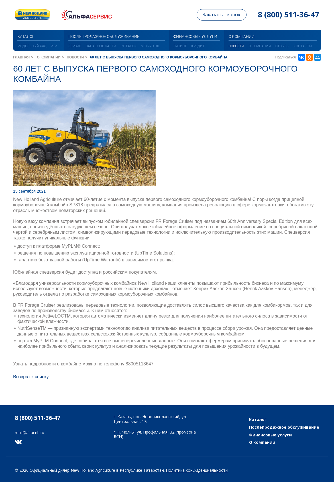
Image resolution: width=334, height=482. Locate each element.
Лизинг (180, 46)
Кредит (198, 46)
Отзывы (282, 46)
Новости (236, 46)
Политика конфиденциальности (197, 470)
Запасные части (101, 46)
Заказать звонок (222, 14)
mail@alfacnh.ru (29, 432)
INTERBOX (129, 46)
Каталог (257, 419)
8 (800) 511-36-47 (288, 14)
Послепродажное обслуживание (284, 427)
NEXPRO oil (150, 46)
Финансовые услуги (270, 435)
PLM (54, 46)
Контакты (303, 46)
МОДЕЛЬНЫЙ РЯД (31, 46)
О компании (260, 46)
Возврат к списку (31, 376)
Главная (21, 57)
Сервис (75, 46)
